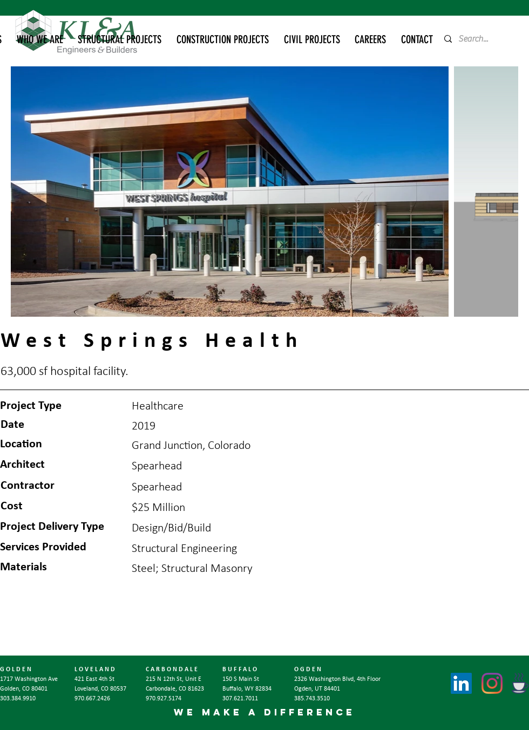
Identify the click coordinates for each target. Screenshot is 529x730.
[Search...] (477, 38)
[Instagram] (492, 683)
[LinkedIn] (461, 683)
